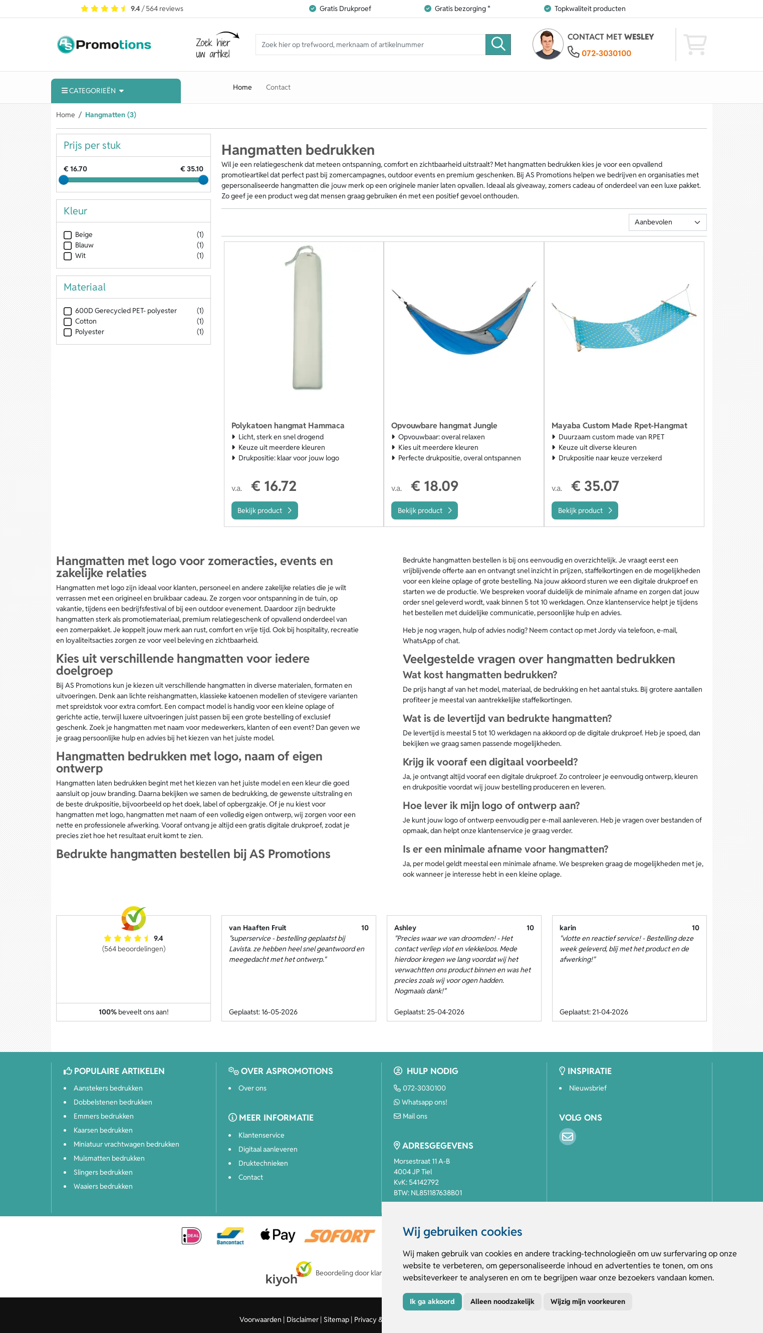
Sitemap (336, 1319)
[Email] (567, 1136)
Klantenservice (261, 1135)
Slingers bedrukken (103, 1172)
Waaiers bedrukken (103, 1186)
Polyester (84, 332)
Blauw (79, 245)
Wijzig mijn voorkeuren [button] (588, 1301)
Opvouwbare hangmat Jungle (444, 425)
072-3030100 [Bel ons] (420, 1088)
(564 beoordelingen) (133, 948)
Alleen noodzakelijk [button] (502, 1301)
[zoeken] (498, 45)
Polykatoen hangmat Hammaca (288, 425)
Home (242, 87)
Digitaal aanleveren (268, 1149)
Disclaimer (303, 1319)
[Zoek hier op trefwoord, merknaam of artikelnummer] (371, 45)
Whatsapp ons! (420, 1102)
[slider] (64, 180)
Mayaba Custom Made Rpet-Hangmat (619, 425)
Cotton (80, 321)
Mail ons (410, 1116)
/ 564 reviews (132, 8)
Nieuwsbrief (588, 1088)
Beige (78, 234)
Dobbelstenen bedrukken (113, 1102)
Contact (278, 87)
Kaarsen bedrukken (103, 1130)
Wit (75, 255)
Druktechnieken (263, 1163)
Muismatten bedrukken (109, 1158)
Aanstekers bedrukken (108, 1088)
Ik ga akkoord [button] (432, 1301)
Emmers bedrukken (104, 1116)
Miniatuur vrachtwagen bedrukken (126, 1144)
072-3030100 (606, 53)
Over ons (252, 1088)
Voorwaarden (260, 1319)
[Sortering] (668, 222)
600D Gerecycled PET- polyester (120, 311)
